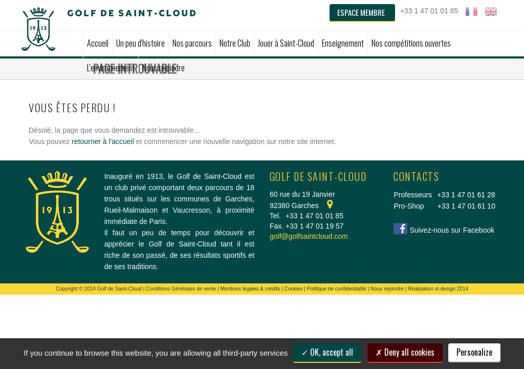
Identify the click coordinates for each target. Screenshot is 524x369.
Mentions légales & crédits (250, 289)
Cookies (293, 289)
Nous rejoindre (387, 289)
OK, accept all (327, 352)
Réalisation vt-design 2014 (438, 289)
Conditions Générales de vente (181, 289)
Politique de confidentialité (336, 289)
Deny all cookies (405, 352)
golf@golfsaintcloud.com (309, 236)
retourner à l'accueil (103, 141)
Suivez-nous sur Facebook (451, 230)
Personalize (474, 352)
